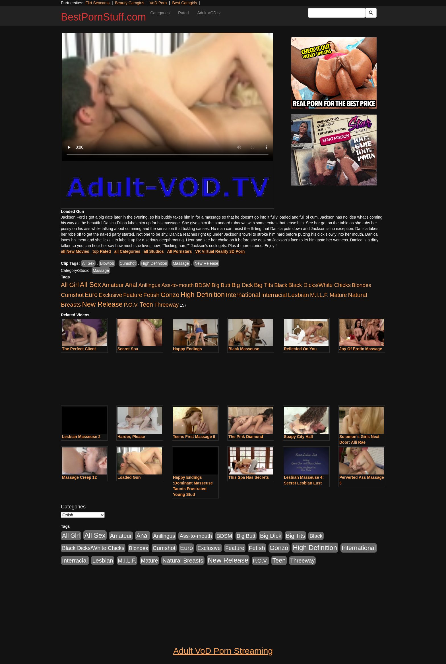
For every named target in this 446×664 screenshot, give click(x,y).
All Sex (88, 263)
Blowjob (107, 263)
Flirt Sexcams (97, 3)
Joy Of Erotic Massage (360, 349)
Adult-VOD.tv (209, 13)
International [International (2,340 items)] (243, 294)
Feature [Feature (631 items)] (132, 295)
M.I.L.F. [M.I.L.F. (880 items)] (319, 295)
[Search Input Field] (336, 13)
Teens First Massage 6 (194, 436)
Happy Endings (187, 349)
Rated (183, 13)
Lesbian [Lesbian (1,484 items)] (298, 295)
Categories (160, 13)
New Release (206, 263)
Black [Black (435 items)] (280, 285)
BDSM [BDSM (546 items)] (202, 285)
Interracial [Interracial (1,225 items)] (274, 295)
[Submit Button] (371, 13)
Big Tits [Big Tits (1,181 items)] (263, 285)
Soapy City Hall (298, 436)
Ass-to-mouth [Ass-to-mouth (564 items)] (177, 285)
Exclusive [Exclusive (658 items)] (110, 295)
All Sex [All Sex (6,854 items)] (90, 284)
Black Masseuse (243, 349)
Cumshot (128, 263)
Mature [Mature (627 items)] (338, 295)
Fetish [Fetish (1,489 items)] (151, 295)
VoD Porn (158, 3)
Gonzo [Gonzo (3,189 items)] (170, 294)
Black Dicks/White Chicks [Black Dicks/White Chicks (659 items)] (319, 285)
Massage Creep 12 (79, 477)
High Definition (154, 263)
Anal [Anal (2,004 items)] (131, 284)
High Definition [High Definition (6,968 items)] (203, 294)
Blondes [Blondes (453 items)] (361, 285)
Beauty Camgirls (129, 3)
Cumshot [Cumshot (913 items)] (72, 295)
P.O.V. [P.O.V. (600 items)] (131, 305)
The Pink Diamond (245, 436)
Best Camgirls (184, 3)
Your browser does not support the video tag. (167, 97)
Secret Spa (127, 349)
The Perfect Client (79, 349)
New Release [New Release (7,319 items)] (102, 304)
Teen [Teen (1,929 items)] (146, 304)
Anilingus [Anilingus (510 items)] (149, 285)
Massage (181, 263)
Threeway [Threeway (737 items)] (166, 305)
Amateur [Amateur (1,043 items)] (113, 285)
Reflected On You (300, 349)
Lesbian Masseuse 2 (81, 436)
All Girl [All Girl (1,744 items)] (70, 285)
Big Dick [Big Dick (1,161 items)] (242, 285)
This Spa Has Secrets (248, 477)
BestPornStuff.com (103, 17)
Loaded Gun (129, 477)
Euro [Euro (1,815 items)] (91, 295)
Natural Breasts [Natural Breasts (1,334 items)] (182, 560)
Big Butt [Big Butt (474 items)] (221, 285)
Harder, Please (131, 436)
